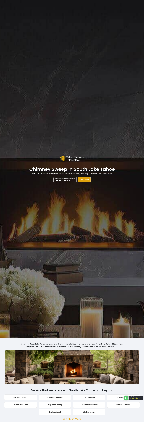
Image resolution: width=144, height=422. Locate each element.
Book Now (84, 180)
